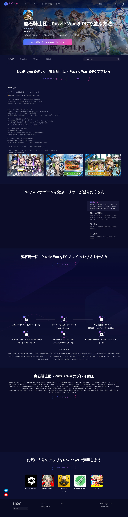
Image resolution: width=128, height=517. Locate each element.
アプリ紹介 (10, 59)
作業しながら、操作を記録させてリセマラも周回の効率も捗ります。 (103, 227)
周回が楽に (93, 224)
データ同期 (93, 234)
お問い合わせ (45, 507)
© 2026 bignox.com (106, 504)
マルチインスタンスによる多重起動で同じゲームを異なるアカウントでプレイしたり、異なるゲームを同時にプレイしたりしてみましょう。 (103, 217)
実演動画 (48, 59)
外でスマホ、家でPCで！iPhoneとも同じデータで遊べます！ (103, 237)
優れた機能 (23, 59)
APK (77, 79)
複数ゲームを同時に (96, 213)
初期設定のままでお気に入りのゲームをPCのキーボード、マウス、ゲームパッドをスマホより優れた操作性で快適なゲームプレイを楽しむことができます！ (103, 207)
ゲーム (35, 4)
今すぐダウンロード (50, 79)
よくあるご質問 (47, 4)
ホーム (27, 4)
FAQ (62, 504)
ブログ (58, 4)
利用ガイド (36, 59)
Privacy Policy (104, 507)
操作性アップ (94, 202)
